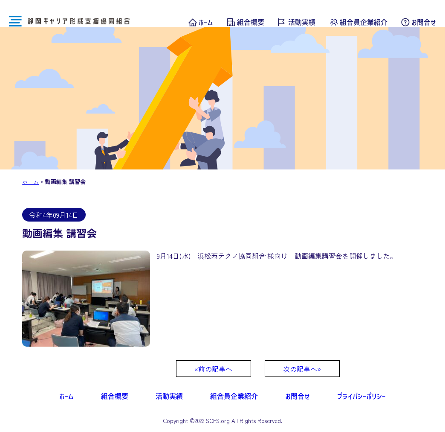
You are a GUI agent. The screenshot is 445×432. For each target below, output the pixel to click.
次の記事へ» (302, 369)
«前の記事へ (213, 369)
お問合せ (423, 22)
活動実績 (301, 22)
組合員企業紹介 (363, 22)
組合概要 (250, 22)
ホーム (206, 22)
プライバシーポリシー (361, 396)
